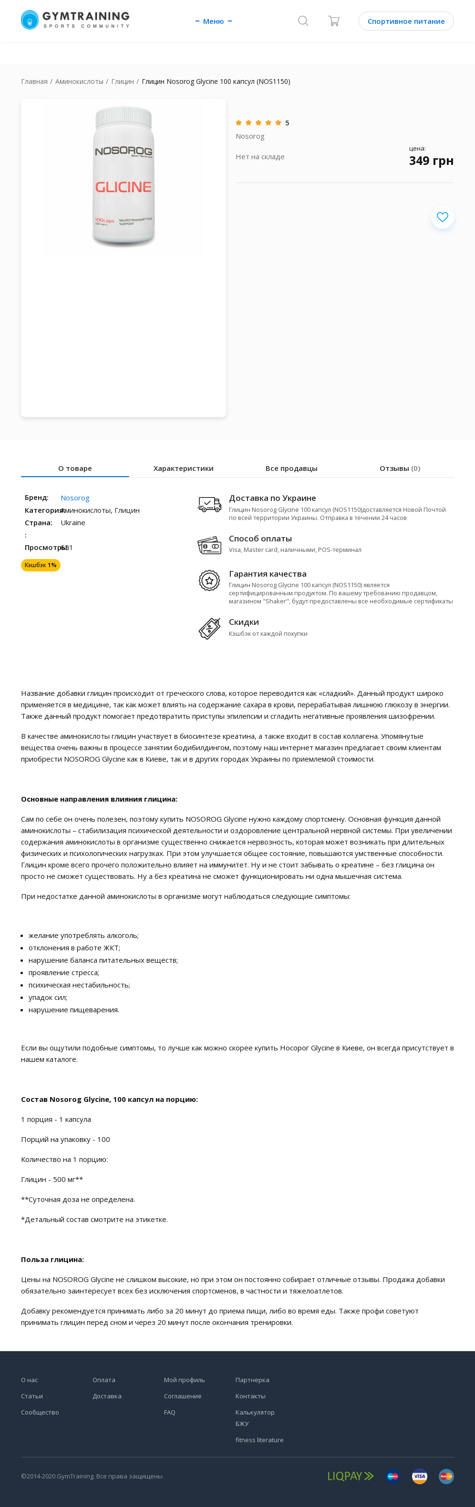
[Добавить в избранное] (442, 217)
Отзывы (400, 468)
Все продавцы (292, 468)
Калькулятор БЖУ (255, 1418)
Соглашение (183, 1396)
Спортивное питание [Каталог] (406, 21)
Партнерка (252, 1379)
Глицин (122, 81)
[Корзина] (334, 21)
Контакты (251, 1396)
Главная (34, 81)
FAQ (170, 1412)
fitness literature (260, 1440)
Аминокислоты (79, 81)
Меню (213, 21)
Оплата (104, 1379)
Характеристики (184, 468)
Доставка (107, 1396)
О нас (29, 1379)
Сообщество (40, 1412)
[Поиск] (303, 21)
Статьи (32, 1396)
